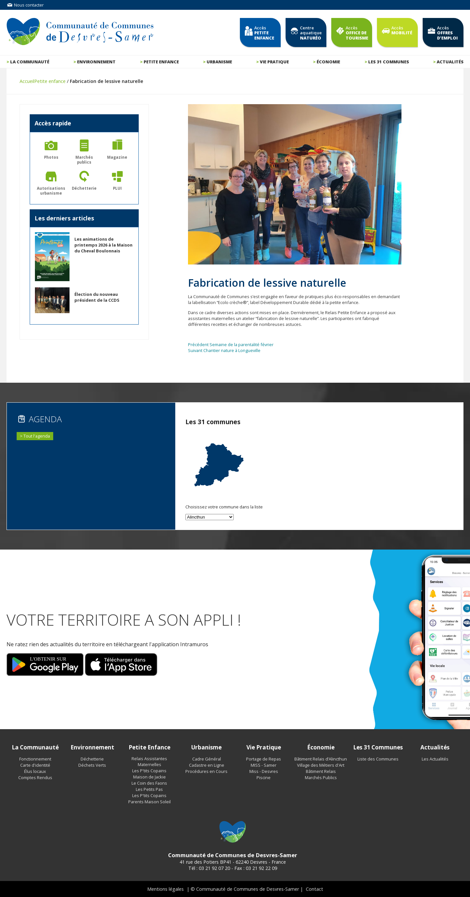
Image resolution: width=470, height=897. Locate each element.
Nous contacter (25, 5)
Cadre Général (206, 759)
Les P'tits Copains (149, 771)
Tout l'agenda (37, 436)
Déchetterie (92, 759)
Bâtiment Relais (321, 771)
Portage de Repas (263, 759)
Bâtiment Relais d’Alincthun (320, 759)
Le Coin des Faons (149, 783)
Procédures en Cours (206, 771)
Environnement (96, 62)
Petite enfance (161, 62)
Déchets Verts (92, 765)
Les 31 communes (388, 62)
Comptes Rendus (35, 777)
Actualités (450, 62)
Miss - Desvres (263, 771)
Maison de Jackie (149, 777)
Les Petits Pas (149, 789)
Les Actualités (435, 759)
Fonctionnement (35, 759)
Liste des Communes (378, 759)
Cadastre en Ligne (206, 765)
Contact (314, 889)
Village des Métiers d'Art (320, 765)
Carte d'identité (35, 765)
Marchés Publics (321, 777)
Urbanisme (219, 62)
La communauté (29, 62)
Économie (328, 62)
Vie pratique (274, 62)
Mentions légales (165, 889)
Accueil (27, 81)
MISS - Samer (263, 765)
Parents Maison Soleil (149, 802)
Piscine (264, 777)
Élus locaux (35, 771)
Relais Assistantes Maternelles (149, 761)
